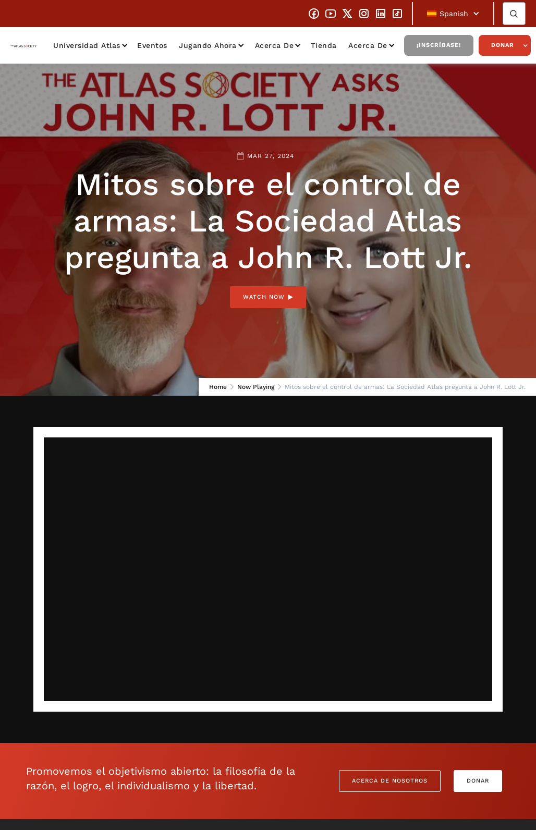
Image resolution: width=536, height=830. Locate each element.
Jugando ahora (208, 45)
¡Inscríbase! (439, 45)
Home (218, 386)
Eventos (152, 45)
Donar (502, 45)
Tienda (324, 45)
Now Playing (255, 386)
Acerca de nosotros (390, 780)
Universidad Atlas (86, 45)
